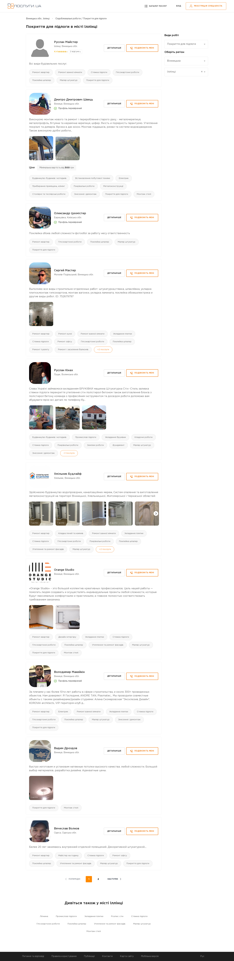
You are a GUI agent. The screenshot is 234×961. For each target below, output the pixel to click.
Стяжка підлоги (99, 72)
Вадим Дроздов (65, 748)
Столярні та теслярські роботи (48, 194)
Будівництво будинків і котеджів (49, 178)
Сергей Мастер (65, 270)
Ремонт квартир (40, 72)
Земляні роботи (95, 445)
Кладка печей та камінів (70, 533)
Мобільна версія (150, 956)
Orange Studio (64, 570)
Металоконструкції (113, 186)
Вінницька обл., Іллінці (37, 19)
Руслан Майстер (66, 42)
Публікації (89, 956)
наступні (113, 879)
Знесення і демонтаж (85, 194)
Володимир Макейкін (69, 672)
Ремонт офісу (65, 342)
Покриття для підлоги (97, 80)
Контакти (107, 956)
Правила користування (64, 956)
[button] (156, 513)
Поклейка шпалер (41, 80)
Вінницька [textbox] (173, 61)
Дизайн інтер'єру (67, 637)
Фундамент (119, 445)
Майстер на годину (68, 856)
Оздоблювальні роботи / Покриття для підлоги (81, 19)
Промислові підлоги (85, 437)
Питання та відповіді (33, 956)
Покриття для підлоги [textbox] (181, 44)
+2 (103, 350)
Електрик (124, 178)
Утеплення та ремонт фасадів (48, 549)
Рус (202, 956)
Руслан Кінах (63, 370)
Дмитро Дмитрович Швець (73, 99)
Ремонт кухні (65, 334)
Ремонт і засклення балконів (73, 350)
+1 (69, 453)
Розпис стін (117, 917)
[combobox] (186, 44)
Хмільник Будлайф (68, 474)
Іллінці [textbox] (185, 71)
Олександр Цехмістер (70, 213)
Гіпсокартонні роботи (127, 72)
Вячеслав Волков (66, 829)
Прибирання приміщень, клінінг (48, 186)
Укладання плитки (122, 334)
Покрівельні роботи (84, 186)
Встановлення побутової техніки (92, 178)
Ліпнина (44, 917)
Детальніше (114, 48)
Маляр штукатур (68, 80)
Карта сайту (127, 956)
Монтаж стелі (144, 194)
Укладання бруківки (115, 437)
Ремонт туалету (40, 350)
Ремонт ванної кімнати (70, 72)
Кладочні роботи (144, 437)
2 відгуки (74, 51)
